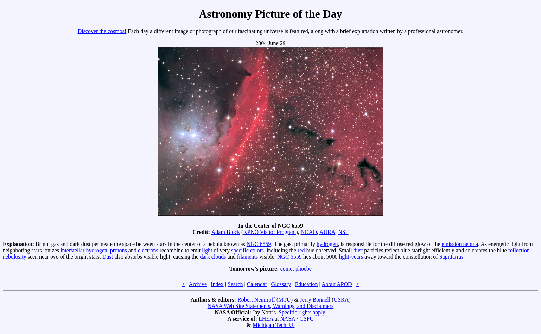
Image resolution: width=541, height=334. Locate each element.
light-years (351, 257)
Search (235, 284)
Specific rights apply (302, 312)
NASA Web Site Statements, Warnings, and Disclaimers (271, 306)
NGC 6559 (259, 244)
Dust (107, 257)
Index (217, 284)
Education (306, 284)
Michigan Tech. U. (273, 325)
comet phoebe (296, 269)
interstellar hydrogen (84, 250)
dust (358, 250)
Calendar (257, 284)
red (301, 250)
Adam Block (225, 232)
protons (118, 250)
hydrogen (327, 244)
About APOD (337, 284)
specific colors (247, 250)
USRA (341, 300)
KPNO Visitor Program (269, 232)
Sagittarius (451, 257)
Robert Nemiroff (256, 300)
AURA (327, 232)
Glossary (281, 284)
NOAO (309, 232)
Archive (198, 284)
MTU (284, 300)
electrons (148, 250)
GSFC (306, 319)
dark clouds (213, 257)
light (207, 250)
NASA (287, 319)
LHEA (266, 319)
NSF (343, 232)
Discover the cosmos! (102, 31)
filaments (247, 257)
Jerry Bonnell (315, 300)
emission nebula (460, 244)
